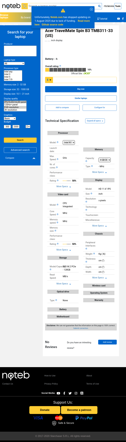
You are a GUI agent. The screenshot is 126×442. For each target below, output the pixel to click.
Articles (106, 6)
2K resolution (15, 110)
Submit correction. (80, 328)
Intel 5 (13, 77)
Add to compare (62, 107)
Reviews (111, 6)
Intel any (13, 71)
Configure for (99, 107)
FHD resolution (15, 107)
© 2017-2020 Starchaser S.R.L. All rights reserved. (63, 436)
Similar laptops (81, 98)
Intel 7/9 (13, 79)
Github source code (52, 24)
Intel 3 (13, 74)
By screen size (10, 24)
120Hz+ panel (15, 104)
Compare (9, 158)
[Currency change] (49, 80)
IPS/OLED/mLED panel (15, 102)
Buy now (80, 89)
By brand (25, 17)
